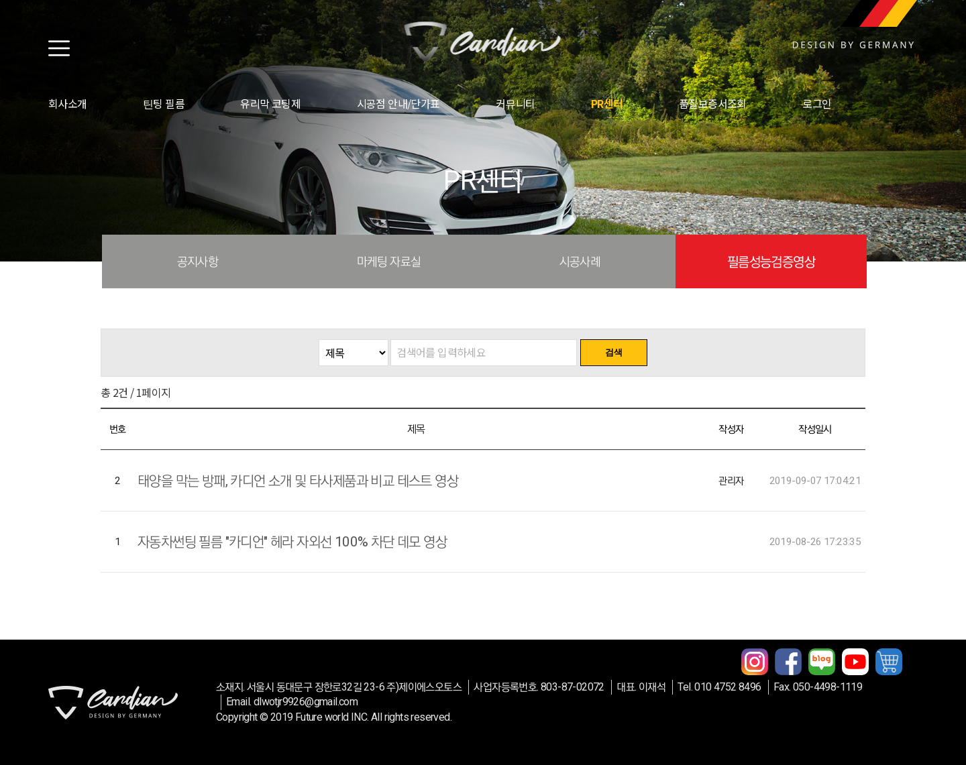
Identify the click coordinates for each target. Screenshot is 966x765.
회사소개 (67, 103)
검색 (614, 352)
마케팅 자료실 (389, 261)
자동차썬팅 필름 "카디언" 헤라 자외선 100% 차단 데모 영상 (292, 542)
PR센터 (607, 103)
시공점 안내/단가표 (398, 103)
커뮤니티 (515, 103)
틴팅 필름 (163, 103)
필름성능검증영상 (771, 261)
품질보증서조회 (713, 103)
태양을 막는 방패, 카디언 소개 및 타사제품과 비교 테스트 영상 (298, 481)
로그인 (816, 103)
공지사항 (198, 261)
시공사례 (580, 261)
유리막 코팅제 (270, 103)
